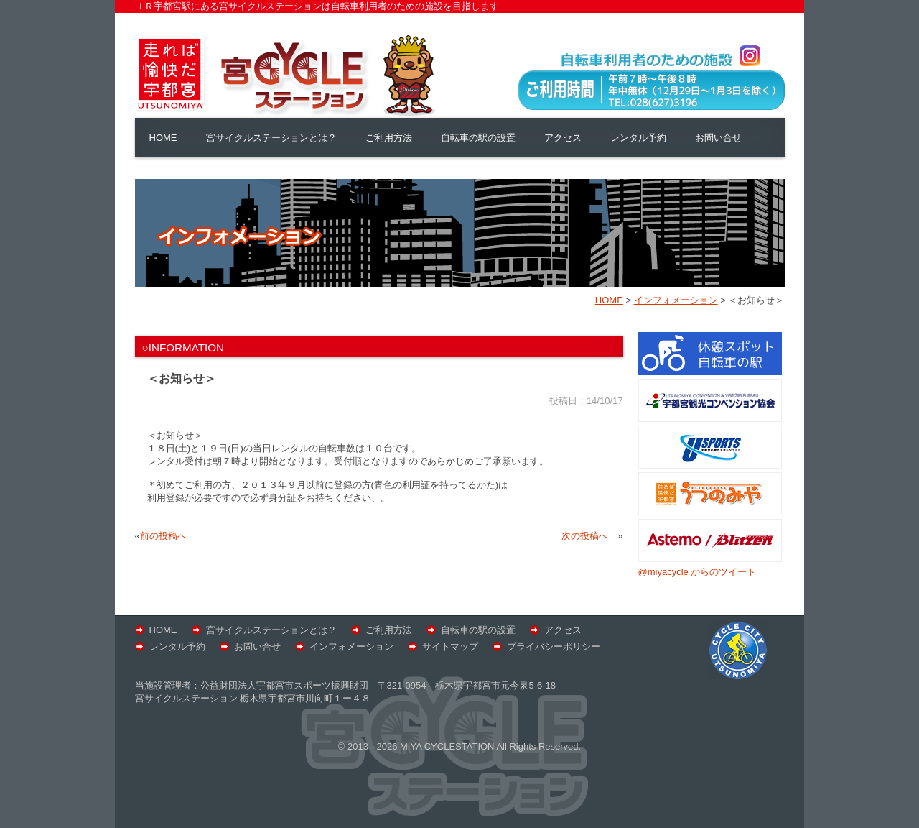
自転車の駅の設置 (478, 137)
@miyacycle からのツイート (697, 571)
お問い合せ (718, 137)
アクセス (563, 137)
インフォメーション (351, 646)
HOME (163, 137)
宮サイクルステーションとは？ (271, 137)
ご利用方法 (388, 137)
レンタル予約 (638, 137)
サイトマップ (450, 646)
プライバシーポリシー (553, 646)
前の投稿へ (168, 535)
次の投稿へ (589, 535)
